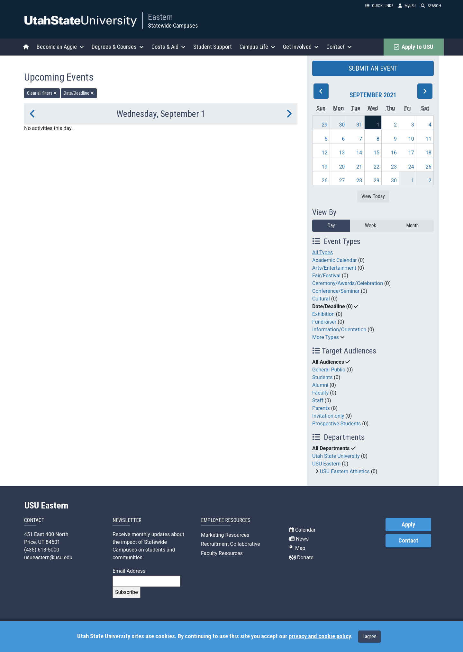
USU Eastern (326, 464)
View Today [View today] (373, 196)
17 (411, 153)
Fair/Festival (326, 276)
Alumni (320, 385)
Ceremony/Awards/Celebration (347, 283)
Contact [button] (339, 46)
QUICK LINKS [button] (379, 5)
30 (342, 125)
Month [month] (412, 225)
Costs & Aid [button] (168, 46)
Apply (408, 524)
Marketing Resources (225, 535)
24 (411, 167)
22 (376, 167)
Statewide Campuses (173, 25)
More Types (325, 337)
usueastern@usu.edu (48, 557)
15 (376, 153)
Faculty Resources (222, 553)
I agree (369, 636)
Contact (408, 540)
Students (322, 377)
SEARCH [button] (431, 5)
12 (325, 153)
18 (428, 153)
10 (411, 139)
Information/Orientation (339, 329)
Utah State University (336, 456)
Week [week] (370, 225)
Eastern (160, 17)
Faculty (320, 393)
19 (325, 167)
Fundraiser (324, 322)
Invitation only (328, 416)
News (299, 539)
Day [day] (331, 225)
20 (342, 167)
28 (359, 181)
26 (325, 181)
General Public (328, 370)
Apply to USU (413, 46)
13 (342, 153)
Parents (321, 408)
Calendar (302, 530)
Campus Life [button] (257, 46)
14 (359, 153)
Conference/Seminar (335, 291)
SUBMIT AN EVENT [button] (373, 68)
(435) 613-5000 (41, 550)
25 (428, 167)
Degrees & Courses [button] (118, 46)
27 (342, 181)
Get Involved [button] (301, 46)
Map (297, 548)
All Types (322, 252)
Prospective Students (336, 424)
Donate (301, 557)
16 (394, 153)
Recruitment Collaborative (230, 544)
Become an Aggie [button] (60, 46)
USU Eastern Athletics (345, 471)
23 (394, 167)
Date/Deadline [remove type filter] (79, 93)
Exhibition (323, 314)
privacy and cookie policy (319, 636)
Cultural (321, 299)
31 (359, 125)
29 (325, 125)
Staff (317, 400)
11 (428, 139)
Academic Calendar (334, 260)
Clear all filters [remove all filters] (42, 93)
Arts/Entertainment (334, 268)
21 (359, 167)
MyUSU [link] (407, 5)
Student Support (212, 46)
